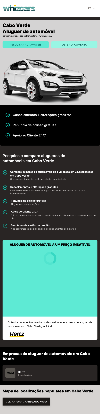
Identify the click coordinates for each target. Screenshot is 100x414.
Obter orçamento (74, 44)
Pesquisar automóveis (25, 44)
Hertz (21, 372)
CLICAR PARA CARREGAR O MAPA (26, 401)
